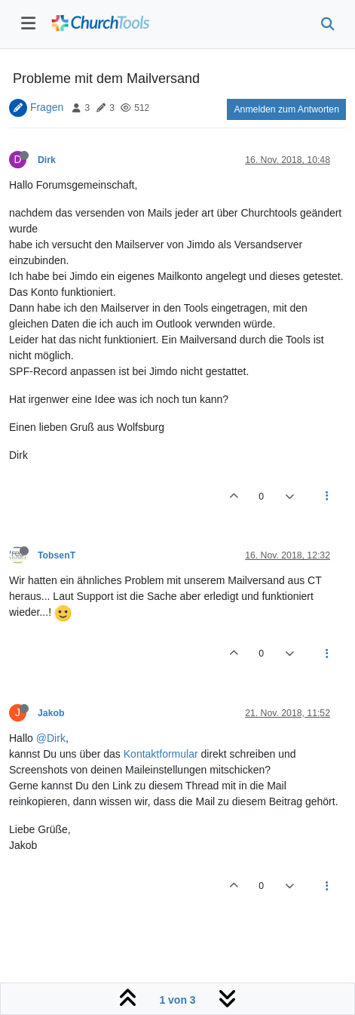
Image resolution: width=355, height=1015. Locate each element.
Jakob (51, 713)
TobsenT (56, 555)
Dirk (47, 160)
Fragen (46, 107)
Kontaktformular (161, 754)
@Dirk (51, 738)
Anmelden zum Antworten (286, 109)
